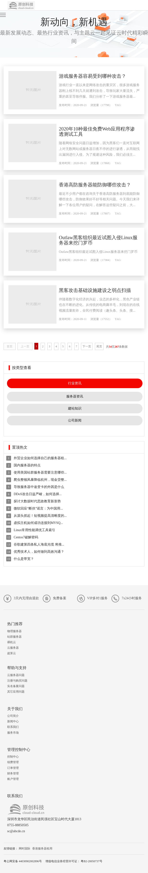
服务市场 (13, 732)
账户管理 (13, 779)
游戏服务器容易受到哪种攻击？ (92, 76)
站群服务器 (14, 636)
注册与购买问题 (17, 680)
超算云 (11, 653)
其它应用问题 (16, 691)
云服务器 (13, 647)
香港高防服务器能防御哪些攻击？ (95, 184)
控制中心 (13, 756)
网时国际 (24, 848)
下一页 (86, 346)
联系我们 (13, 727)
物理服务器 (14, 631)
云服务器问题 (16, 675)
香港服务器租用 (42, 848)
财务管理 (13, 773)
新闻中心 (13, 721)
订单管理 (13, 768)
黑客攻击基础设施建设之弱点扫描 (95, 290)
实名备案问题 (16, 686)
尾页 (99, 346)
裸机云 (11, 642)
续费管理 (13, 762)
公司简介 (13, 716)
